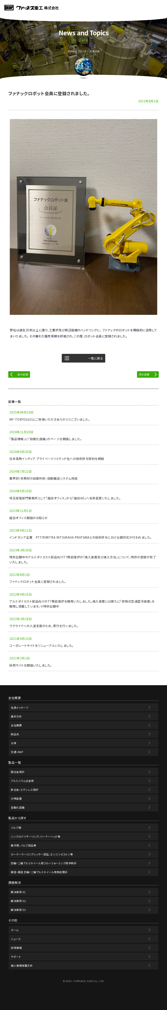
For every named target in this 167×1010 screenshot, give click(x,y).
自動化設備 (18, 807)
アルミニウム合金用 (22, 781)
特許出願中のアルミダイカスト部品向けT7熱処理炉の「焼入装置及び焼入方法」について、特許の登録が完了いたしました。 (82, 559)
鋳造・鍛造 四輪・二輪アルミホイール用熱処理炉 (39, 872)
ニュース (82, 51)
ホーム (71, 51)
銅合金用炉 (18, 772)
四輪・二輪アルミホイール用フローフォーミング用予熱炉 (43, 863)
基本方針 (16, 716)
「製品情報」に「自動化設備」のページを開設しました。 (45, 439)
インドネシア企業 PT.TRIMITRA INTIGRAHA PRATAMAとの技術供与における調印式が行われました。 (80, 537)
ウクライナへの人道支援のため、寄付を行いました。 (43, 626)
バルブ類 (16, 827)
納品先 (15, 734)
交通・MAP (17, 752)
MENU (161, 8)
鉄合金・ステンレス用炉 (24, 789)
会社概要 (16, 725)
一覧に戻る (95, 358)
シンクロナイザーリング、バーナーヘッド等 (35, 836)
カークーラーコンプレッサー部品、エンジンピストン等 (42, 854)
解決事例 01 (18, 892)
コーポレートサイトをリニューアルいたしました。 (41, 645)
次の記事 (144, 374)
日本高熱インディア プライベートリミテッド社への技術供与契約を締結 (56, 458)
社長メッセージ (20, 707)
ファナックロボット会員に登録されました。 (37, 581)
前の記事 (22, 374)
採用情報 (16, 948)
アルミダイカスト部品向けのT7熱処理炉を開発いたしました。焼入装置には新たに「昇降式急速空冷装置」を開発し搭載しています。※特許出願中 (82, 603)
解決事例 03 (18, 910)
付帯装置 (16, 798)
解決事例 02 (18, 901)
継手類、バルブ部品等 (23, 845)
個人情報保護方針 (22, 965)
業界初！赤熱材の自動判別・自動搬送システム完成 (43, 478)
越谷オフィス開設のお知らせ (28, 518)
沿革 (13, 743)
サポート (16, 956)
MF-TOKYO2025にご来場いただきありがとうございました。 (49, 419)
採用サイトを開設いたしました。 (30, 665)
